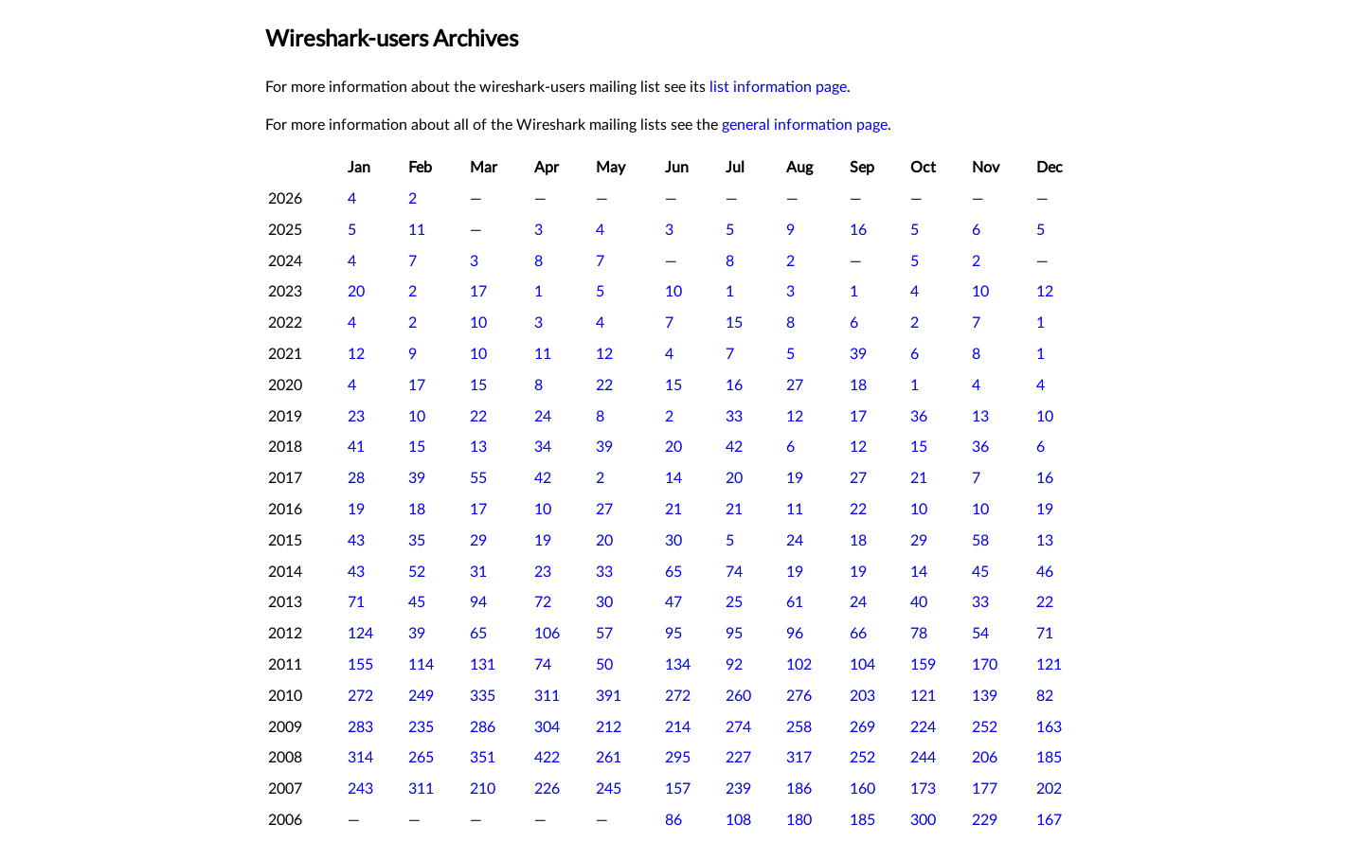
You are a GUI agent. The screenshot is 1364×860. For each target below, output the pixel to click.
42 (734, 447)
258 (799, 727)
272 (360, 696)
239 (738, 789)
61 (794, 602)
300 (923, 820)
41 (356, 447)
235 (421, 727)
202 (1049, 789)
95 (673, 633)
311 (547, 696)
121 (1049, 664)
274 (738, 727)
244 (923, 757)
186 (799, 789)
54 (980, 633)
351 (482, 757)
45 (980, 572)
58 (980, 540)
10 (673, 291)
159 (923, 664)
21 (918, 478)
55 (478, 478)
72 (542, 602)
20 (356, 291)
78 (918, 633)
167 (1049, 820)
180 (799, 820)
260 (738, 696)
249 (421, 696)
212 (608, 727)
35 (416, 540)
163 (1049, 727)
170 (984, 664)
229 (984, 820)
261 (608, 757)
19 (794, 478)
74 (734, 572)
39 (858, 354)
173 (923, 789)
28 (356, 478)
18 (858, 385)
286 (482, 727)
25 (734, 602)
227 (738, 757)
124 (360, 633)
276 (799, 696)
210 (482, 789)
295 (678, 757)
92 (734, 664)
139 (984, 696)
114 (421, 664)
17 (478, 291)
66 (858, 633)
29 (478, 540)
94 (478, 602)
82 (1044, 696)
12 (1044, 291)
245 (608, 789)
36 (918, 416)
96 (794, 633)
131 (482, 664)
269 (862, 727)
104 (862, 664)
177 (984, 789)
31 (478, 572)
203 (862, 696)
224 (923, 727)
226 (547, 789)
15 (734, 323)
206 (984, 757)
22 (604, 385)
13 (980, 416)
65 (673, 572)
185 (1049, 757)
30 (673, 540)
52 (416, 572)
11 (416, 230)
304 (547, 727)
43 (356, 540)
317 (799, 757)
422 (547, 757)
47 (673, 602)
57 (604, 633)
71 (356, 602)
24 (542, 416)
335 (482, 696)
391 (608, 696)
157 (678, 789)
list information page (778, 87)
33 (734, 416)
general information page (805, 125)
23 (356, 416)
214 (678, 727)
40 (918, 602)
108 (738, 820)
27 (794, 385)
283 (360, 727)
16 (858, 230)
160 (862, 789)
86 (673, 820)
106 (547, 633)
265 (421, 757)
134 (678, 664)
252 (984, 727)
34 (542, 447)
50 (604, 664)
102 (799, 664)
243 (360, 789)
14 (673, 478)
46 (1044, 572)
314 (360, 757)
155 (360, 664)
